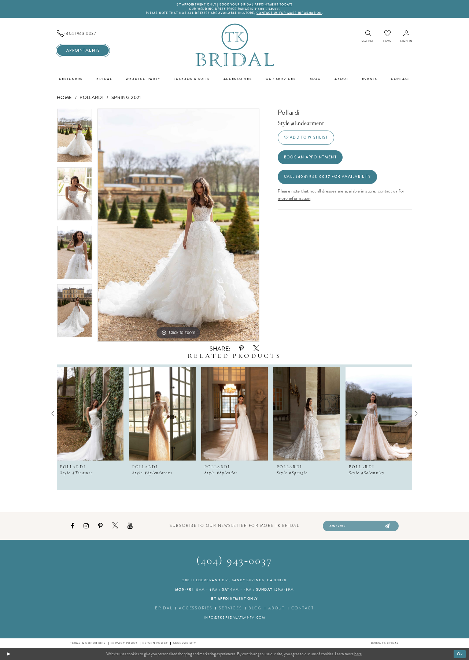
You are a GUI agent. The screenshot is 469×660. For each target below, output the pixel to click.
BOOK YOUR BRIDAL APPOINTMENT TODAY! (255, 5)
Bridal (163, 608)
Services (230, 608)
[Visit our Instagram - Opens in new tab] (86, 525)
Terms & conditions (88, 643)
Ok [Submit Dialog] (460, 653)
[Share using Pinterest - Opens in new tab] (241, 348)
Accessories (195, 608)
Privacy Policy (124, 643)
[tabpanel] (74, 138)
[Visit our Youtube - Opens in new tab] (130, 525)
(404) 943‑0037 (234, 561)
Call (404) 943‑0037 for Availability (327, 176)
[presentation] (90, 413)
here (358, 654)
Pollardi (92, 97)
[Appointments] (83, 50)
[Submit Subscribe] (386, 526)
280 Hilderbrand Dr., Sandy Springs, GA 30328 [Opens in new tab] (234, 580)
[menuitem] (83, 33)
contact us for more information (289, 13)
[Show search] (368, 36)
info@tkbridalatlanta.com (235, 617)
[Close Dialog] (8, 654)
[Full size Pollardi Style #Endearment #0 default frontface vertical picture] (178, 225)
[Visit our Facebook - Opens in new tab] (72, 525)
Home (64, 97)
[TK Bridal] (234, 44)
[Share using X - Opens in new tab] (256, 348)
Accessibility (184, 643)
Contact (302, 608)
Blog (255, 608)
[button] (406, 36)
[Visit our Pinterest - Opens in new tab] (100, 525)
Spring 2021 (126, 97)
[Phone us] (83, 33)
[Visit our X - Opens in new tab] (115, 525)
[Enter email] (361, 526)
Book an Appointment (310, 157)
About (276, 608)
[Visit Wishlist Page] (387, 36)
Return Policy (155, 643)
